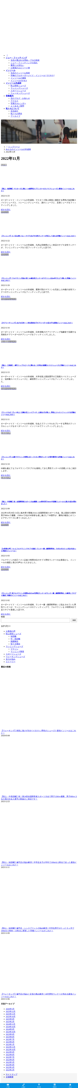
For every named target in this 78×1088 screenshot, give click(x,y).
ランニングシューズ (19, 88)
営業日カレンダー (18, 103)
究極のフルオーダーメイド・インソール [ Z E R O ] (32, 75)
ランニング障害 (17, 652)
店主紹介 (14, 111)
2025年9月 (10, 1019)
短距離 (13, 636)
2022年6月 (10, 1060)
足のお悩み (10, 659)
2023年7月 (10, 1039)
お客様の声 (10, 631)
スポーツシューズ (18, 91)
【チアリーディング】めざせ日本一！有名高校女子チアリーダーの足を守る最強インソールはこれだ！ (37, 323)
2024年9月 (10, 1029)
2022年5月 (10, 1062)
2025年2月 (10, 1022)
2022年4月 (10, 1065)
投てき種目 (15, 644)
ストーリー (10, 662)
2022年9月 (10, 1052)
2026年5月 (10, 1009)
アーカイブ (15, 116)
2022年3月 (10, 1067)
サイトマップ (11, 1074)
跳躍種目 (14, 641)
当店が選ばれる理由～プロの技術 (25, 60)
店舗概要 (9, 1077)
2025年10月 (10, 1016)
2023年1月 (10, 1044)
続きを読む (6, 210)
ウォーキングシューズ (20, 93)
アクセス (14, 101)
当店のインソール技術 (20, 73)
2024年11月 (10, 1024)
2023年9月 (10, 1034)
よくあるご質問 (17, 106)
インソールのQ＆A (19, 81)
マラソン (14, 649)
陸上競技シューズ (18, 86)
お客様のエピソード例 (20, 68)
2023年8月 (10, 1037)
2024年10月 (10, 1027)
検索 (3, 617)
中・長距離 (15, 639)
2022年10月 (10, 1050)
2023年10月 (10, 1032)
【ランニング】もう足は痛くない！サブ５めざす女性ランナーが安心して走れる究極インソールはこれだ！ (38, 236)
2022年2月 (10, 1070)
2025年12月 (10, 1011)
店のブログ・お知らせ (20, 98)
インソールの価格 (18, 78)
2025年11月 (10, 1014)
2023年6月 (10, 1042)
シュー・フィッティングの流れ (24, 63)
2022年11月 (10, 1047)
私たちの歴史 (16, 114)
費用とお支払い (17, 65)
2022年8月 (10, 1055)
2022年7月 (10, 1057)
